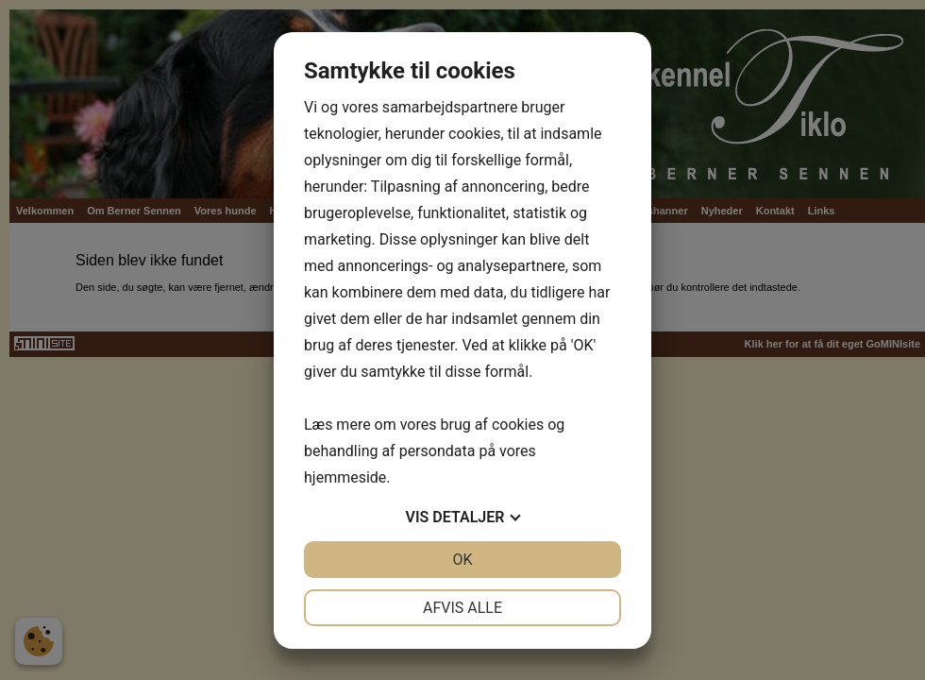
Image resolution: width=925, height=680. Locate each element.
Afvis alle (462, 608)
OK (462, 560)
